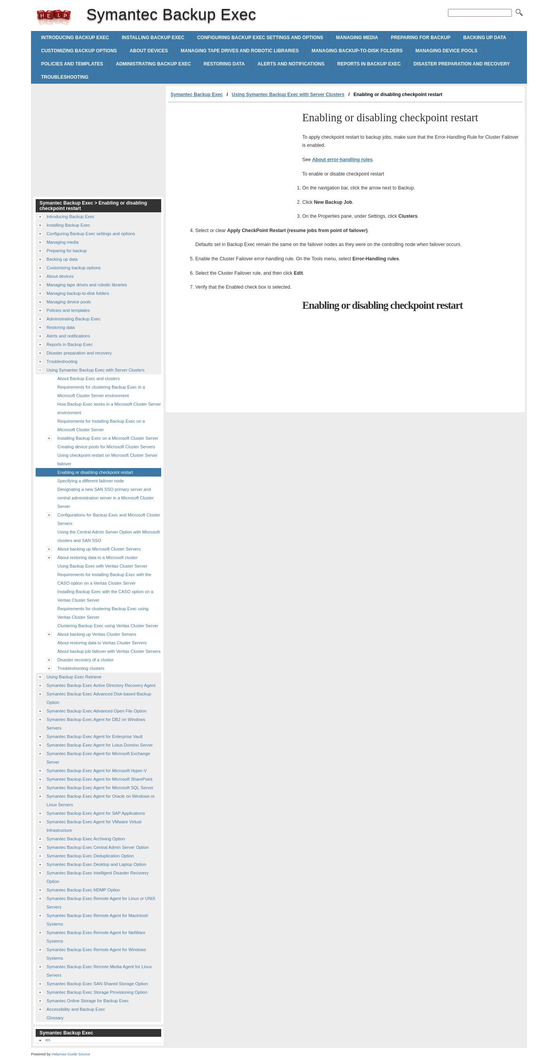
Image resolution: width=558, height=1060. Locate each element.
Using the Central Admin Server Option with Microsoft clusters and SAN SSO (108, 536)
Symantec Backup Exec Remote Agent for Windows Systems (96, 953)
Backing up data (484, 37)
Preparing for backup (421, 37)
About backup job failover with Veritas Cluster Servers (108, 651)
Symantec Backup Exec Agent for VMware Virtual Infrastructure (93, 826)
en (47, 1040)
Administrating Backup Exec (153, 64)
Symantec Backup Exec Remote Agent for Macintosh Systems (97, 919)
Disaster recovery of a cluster (85, 659)
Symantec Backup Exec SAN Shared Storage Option (97, 983)
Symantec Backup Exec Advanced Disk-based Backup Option (98, 698)
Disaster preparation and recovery (461, 64)
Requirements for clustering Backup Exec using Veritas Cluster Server (102, 612)
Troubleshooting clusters (80, 668)
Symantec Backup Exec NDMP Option (83, 890)
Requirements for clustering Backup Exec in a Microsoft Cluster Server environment (101, 391)
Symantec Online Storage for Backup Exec (87, 1000)
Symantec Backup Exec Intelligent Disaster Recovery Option (97, 877)
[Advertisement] (233, 161)
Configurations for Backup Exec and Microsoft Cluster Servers (108, 519)
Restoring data (224, 64)
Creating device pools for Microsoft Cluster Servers (106, 446)
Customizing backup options (79, 50)
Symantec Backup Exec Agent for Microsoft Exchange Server (98, 757)
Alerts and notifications (291, 64)
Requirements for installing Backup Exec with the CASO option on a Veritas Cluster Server (104, 578)
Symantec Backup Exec (54, 17)
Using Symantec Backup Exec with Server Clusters (288, 94)
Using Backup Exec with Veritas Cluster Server (102, 566)
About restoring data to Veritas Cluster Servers (102, 642)
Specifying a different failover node (90, 480)
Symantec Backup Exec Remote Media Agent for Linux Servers (99, 970)
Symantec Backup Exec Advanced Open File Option (96, 711)
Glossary (55, 1017)
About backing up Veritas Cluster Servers (96, 634)
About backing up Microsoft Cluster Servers (99, 549)
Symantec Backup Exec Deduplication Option (90, 856)
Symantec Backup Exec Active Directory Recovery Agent (100, 685)
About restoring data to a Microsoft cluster (97, 557)
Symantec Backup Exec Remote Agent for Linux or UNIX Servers (100, 902)
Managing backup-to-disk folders (357, 50)
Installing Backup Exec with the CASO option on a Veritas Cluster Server (105, 595)
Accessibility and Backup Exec (75, 1009)
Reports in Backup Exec (369, 64)
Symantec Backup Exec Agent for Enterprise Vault (94, 736)
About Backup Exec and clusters (88, 378)
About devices (149, 50)
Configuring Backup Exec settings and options (260, 37)
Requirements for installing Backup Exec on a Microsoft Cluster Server (101, 425)
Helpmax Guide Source (71, 1054)
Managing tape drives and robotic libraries (240, 50)
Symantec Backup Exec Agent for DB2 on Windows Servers (95, 723)
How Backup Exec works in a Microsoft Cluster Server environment (109, 408)
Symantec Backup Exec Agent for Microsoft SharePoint (99, 779)
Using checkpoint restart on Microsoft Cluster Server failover (107, 459)
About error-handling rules (342, 159)
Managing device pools (446, 50)
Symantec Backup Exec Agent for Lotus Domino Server (99, 745)
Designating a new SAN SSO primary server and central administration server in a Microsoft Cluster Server (105, 498)
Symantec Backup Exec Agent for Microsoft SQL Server (99, 787)
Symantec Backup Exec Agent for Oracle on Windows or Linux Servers (100, 800)
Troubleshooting (64, 77)
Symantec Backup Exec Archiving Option (85, 838)
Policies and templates (72, 64)
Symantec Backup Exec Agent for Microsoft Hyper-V (96, 770)
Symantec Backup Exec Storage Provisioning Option (97, 992)
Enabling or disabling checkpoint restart (95, 472)
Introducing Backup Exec (75, 37)
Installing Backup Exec (153, 37)
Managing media (357, 37)
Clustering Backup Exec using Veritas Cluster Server (107, 625)
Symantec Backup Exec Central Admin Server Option (97, 847)
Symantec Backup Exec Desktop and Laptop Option (96, 864)
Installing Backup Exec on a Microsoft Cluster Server (107, 438)
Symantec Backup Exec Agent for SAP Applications (95, 813)
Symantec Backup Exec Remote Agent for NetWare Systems (95, 936)
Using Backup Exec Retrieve (74, 677)
